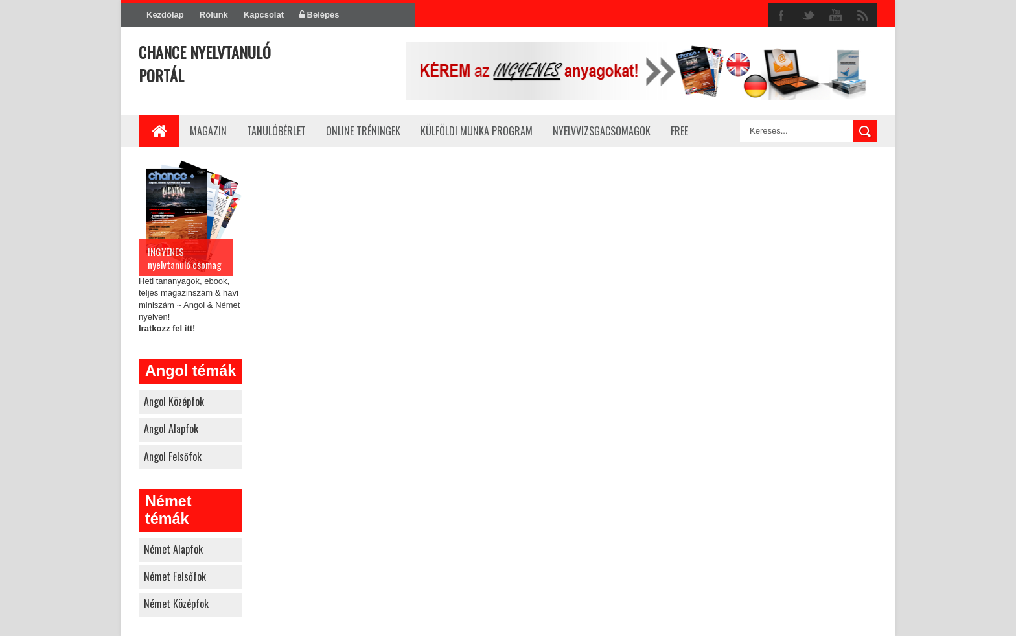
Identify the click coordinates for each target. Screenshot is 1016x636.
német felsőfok (175, 576)
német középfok (176, 603)
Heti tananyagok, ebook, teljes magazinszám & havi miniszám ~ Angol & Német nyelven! (190, 245)
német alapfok (173, 549)
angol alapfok (171, 428)
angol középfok (174, 401)
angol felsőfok (173, 456)
